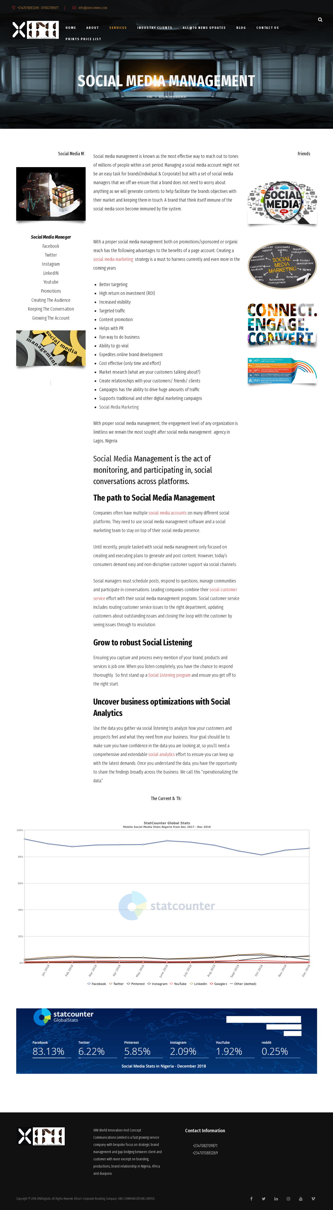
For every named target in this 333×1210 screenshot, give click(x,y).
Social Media (112, 459)
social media (195, 165)
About (92, 28)
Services (118, 28)
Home (71, 28)
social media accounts (168, 513)
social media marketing (113, 259)
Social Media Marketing (119, 407)
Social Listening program (169, 675)
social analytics (161, 754)
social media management (140, 242)
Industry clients (155, 28)
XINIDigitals (43, 1198)
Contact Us (267, 28)
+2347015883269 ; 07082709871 (35, 8)
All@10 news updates (204, 28)
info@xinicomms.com (90, 8)
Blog (241, 28)
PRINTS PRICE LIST (83, 39)
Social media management (115, 156)
